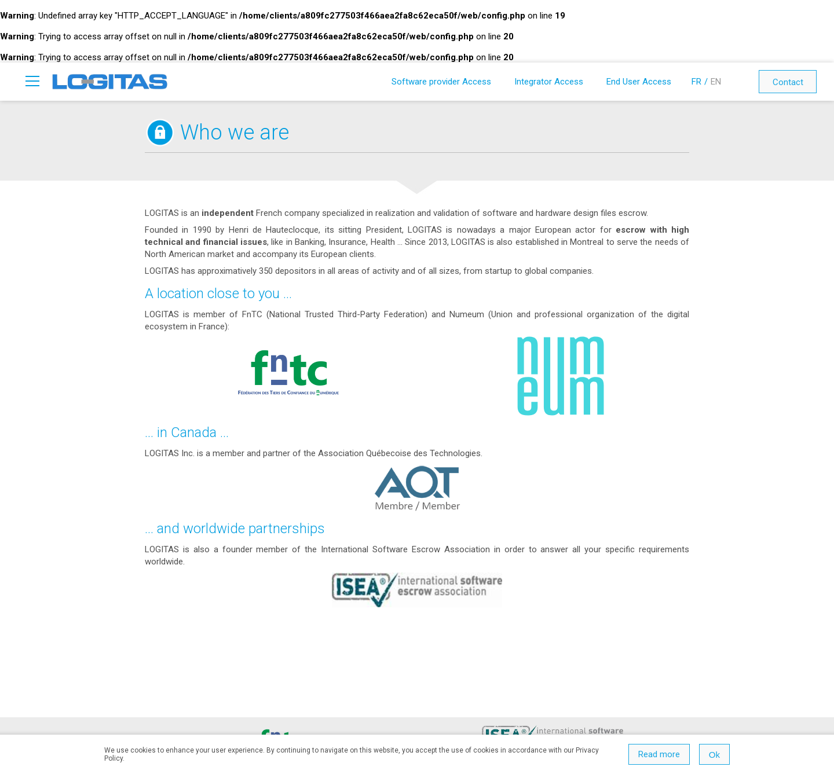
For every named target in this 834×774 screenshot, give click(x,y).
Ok (714, 755)
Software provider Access (441, 81)
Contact (788, 82)
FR (696, 81)
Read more (659, 754)
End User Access (638, 81)
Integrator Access (548, 81)
